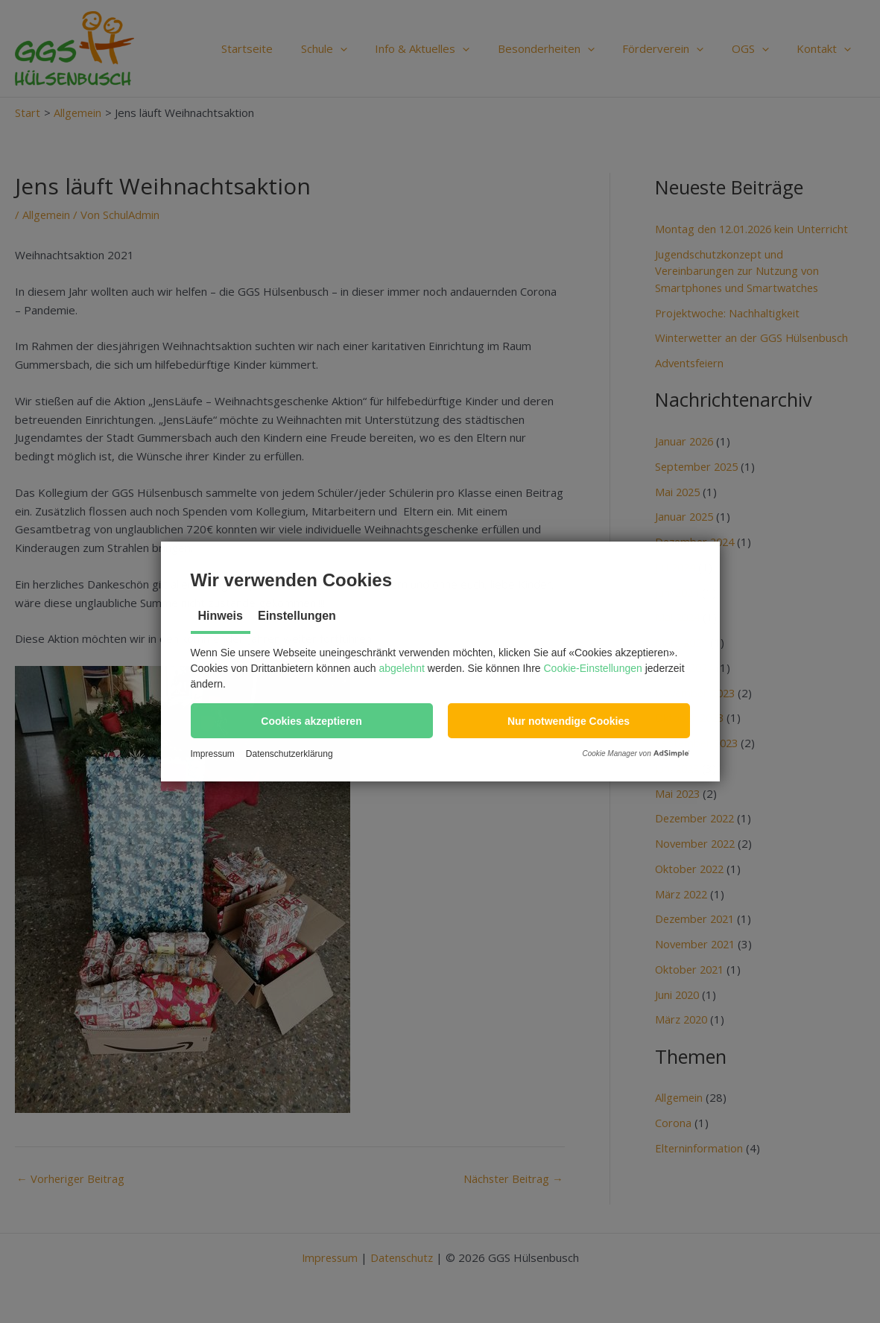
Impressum (213, 754)
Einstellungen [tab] (297, 615)
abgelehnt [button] (402, 668)
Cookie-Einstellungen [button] (593, 668)
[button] (312, 720)
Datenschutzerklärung (289, 754)
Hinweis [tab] (220, 615)
